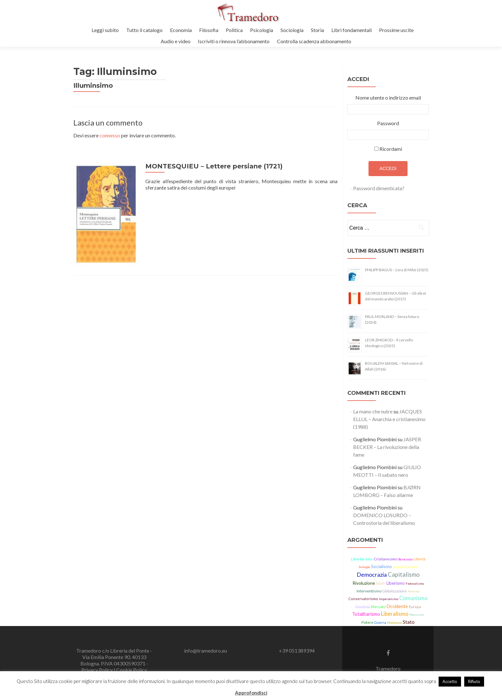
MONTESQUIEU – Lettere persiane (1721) (212, 166)
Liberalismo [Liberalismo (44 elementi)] (395, 614)
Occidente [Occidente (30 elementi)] (397, 606)
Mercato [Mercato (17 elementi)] (378, 607)
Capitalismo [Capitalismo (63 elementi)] (404, 574)
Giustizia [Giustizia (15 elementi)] (362, 607)
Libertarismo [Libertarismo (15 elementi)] (362, 559)
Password (388, 123)
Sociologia (292, 30)
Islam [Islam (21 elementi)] (380, 583)
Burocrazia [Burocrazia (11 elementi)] (405, 559)
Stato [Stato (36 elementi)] (409, 622)
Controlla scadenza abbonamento (314, 41)
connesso (110, 135)
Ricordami (390, 149)
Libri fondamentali (351, 30)
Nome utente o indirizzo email (388, 97)
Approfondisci (251, 693)
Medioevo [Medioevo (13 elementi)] (394, 622)
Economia (181, 30)
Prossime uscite (396, 30)
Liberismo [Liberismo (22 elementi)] (395, 583)
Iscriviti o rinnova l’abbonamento (234, 41)
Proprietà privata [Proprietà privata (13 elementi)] (405, 567)
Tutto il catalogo (144, 30)
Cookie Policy (131, 670)
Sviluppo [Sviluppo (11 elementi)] (364, 567)
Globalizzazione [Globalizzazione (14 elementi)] (394, 591)
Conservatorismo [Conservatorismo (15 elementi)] (363, 599)
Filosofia (208, 30)
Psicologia (261, 30)
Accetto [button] (449, 681)
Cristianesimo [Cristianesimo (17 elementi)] (385, 559)
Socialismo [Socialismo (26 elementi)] (381, 566)
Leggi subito (105, 30)
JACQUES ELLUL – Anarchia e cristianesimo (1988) (389, 419)
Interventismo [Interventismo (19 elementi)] (369, 591)
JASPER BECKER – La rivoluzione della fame (387, 447)
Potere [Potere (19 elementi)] (367, 622)
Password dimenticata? (378, 188)
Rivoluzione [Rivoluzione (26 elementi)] (363, 583)
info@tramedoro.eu (205, 650)
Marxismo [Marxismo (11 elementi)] (416, 614)
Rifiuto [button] (474, 681)
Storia (317, 30)
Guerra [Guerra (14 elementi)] (380, 622)
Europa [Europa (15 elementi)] (415, 607)
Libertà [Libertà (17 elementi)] (419, 559)
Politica (234, 30)
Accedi (388, 168)
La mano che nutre (373, 411)
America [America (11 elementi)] (413, 591)
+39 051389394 (297, 650)
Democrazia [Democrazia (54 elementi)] (372, 574)
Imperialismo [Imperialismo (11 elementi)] (388, 599)
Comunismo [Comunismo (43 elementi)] (413, 598)
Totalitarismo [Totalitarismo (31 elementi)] (366, 614)
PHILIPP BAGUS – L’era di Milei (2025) (396, 269)
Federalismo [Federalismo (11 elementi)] (415, 583)
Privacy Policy (97, 670)
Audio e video (175, 41)
